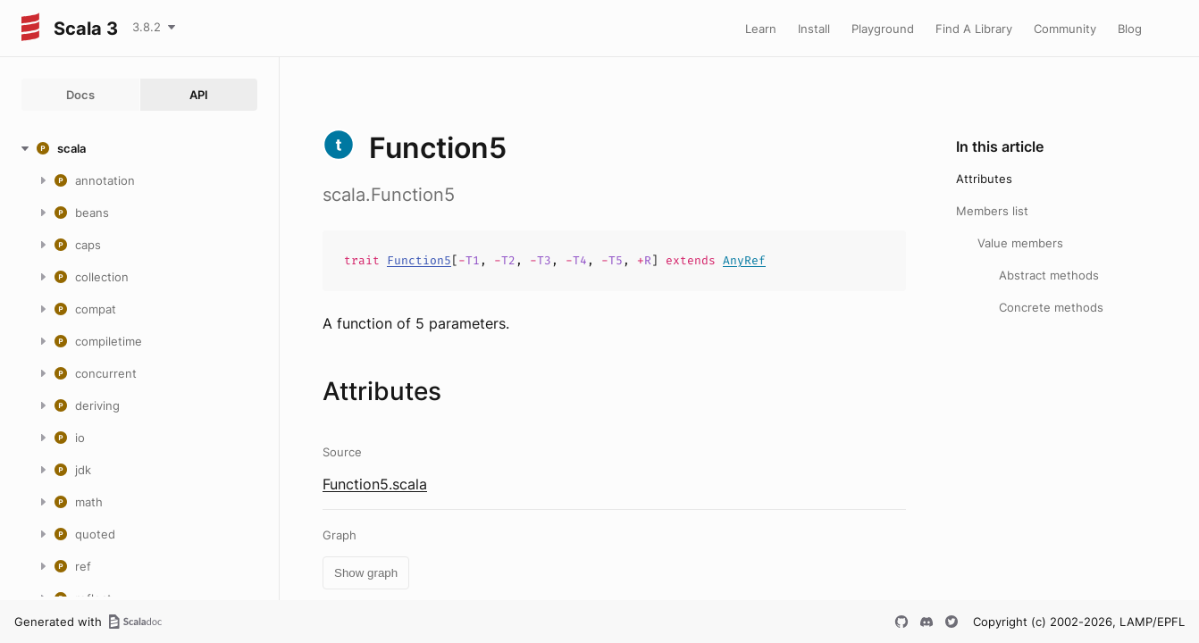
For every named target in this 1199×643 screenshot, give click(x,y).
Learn (760, 28)
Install (814, 28)
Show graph (366, 573)
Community (1065, 28)
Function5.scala (375, 484)
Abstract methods (1049, 275)
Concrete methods (1051, 307)
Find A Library (973, 28)
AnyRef (744, 260)
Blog (1130, 28)
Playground (882, 28)
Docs (80, 95)
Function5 (419, 260)
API (198, 95)
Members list (992, 211)
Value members (1020, 243)
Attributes (984, 178)
